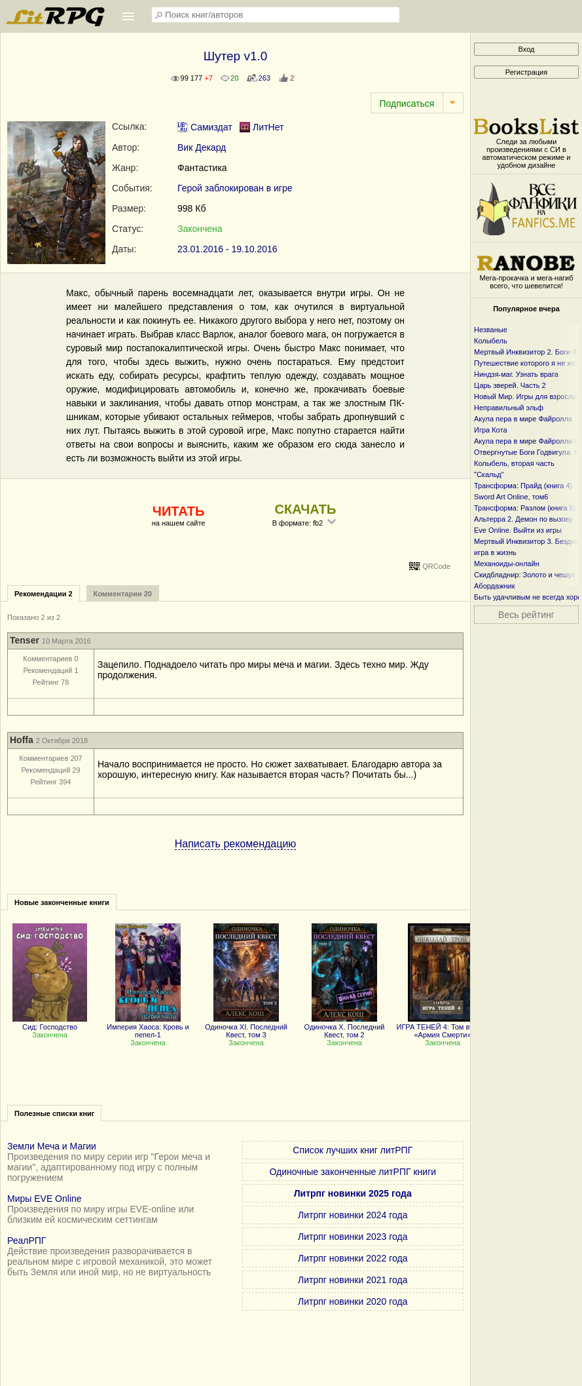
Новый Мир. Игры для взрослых (527, 396)
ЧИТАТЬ (178, 511)
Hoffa (21, 740)
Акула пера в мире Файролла (523, 419)
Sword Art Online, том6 (511, 497)
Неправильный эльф (508, 408)
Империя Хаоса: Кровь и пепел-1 (148, 1027)
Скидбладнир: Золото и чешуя (524, 575)
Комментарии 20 (123, 594)
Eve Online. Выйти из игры (518, 530)
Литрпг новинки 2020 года (352, 1301)
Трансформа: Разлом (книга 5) (525, 508)
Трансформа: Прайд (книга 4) (523, 486)
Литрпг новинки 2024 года (352, 1215)
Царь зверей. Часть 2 (510, 385)
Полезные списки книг (54, 1113)
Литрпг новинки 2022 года (352, 1258)
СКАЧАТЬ (305, 509)
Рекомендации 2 (43, 594)
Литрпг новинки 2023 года (352, 1236)
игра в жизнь (495, 552)
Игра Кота (490, 430)
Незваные (490, 330)
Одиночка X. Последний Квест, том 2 (344, 1027)
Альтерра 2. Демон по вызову (523, 519)
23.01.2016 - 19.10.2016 (227, 249)
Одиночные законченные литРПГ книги (352, 1171)
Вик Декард (201, 147)
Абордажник (494, 586)
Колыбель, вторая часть (514, 463)
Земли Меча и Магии (51, 1146)
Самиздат (204, 127)
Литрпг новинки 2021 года (352, 1280)
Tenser (24, 640)
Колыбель (490, 341)
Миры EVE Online (44, 1198)
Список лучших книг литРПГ (352, 1150)
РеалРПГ (26, 1240)
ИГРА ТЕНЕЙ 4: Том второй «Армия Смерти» (443, 1027)
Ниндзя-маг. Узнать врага (516, 374)
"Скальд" (489, 474)
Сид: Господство (49, 1023)
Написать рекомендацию (236, 843)
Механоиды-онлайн (506, 564)
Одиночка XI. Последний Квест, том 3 (246, 1027)
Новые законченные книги (61, 902)
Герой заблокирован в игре (234, 188)
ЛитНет (261, 127)
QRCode (436, 566)
